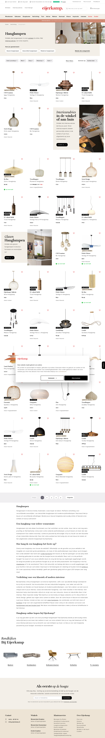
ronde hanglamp (46, 553)
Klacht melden (58, 727)
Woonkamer (9, 16)
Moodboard (97, 1)
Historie (79, 721)
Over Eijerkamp (83, 715)
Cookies (79, 731)
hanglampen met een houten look (28, 605)
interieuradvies (10, 41)
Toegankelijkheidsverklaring (62, 735)
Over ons (79, 719)
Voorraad (62, 16)
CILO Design (29, 7)
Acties (90, 16)
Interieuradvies (17, 7)
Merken (54, 16)
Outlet (96, 16)
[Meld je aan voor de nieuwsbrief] (47, 698)
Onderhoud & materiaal (61, 731)
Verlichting (35, 16)
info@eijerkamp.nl (12, 722)
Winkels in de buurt (83, 729)
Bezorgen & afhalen (60, 719)
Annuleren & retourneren (61, 721)
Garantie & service (59, 723)
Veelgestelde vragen (60, 733)
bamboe (19, 603)
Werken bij (80, 723)
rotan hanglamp (52, 600)
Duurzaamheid (81, 725)
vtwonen (83, 16)
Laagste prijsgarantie (60, 725)
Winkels (7, 7)
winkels (30, 38)
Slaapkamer (26, 16)
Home (6, 24)
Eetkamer (18, 16)
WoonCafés (80, 727)
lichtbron (85, 567)
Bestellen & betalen (60, 729)
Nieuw (69, 16)
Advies (48, 16)
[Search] (76, 8)
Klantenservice (77, 1)
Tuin (42, 16)
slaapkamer (20, 564)
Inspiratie (76, 16)
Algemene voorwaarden (70, 701)
